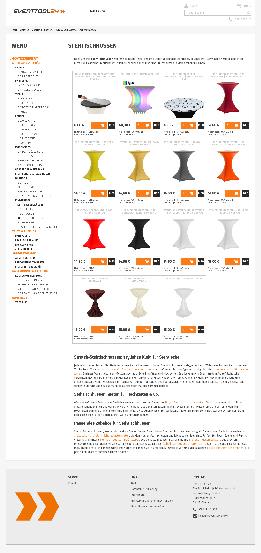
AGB (133, 483)
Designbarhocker (29, 85)
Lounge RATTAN (27, 129)
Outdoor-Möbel (28, 187)
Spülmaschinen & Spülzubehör (37, 293)
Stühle (19, 67)
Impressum (138, 494)
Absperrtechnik (24, 253)
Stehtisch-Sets (27, 156)
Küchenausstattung (28, 275)
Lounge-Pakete (27, 143)
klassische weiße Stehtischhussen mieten (126, 369)
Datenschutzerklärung (144, 489)
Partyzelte (22, 236)
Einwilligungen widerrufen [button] (147, 506)
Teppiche (21, 302)
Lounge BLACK (26, 125)
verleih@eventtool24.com (213, 515)
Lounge (20, 116)
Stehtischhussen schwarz (205, 439)
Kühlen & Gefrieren (30, 280)
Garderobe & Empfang (29, 169)
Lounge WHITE (26, 120)
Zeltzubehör (23, 249)
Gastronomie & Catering (30, 271)
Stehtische (25, 98)
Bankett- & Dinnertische (33, 107)
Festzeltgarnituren (31, 191)
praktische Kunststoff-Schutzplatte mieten (101, 435)
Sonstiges (19, 298)
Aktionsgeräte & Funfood (34, 289)
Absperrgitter (25, 258)
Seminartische (27, 112)
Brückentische (27, 103)
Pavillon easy (24, 244)
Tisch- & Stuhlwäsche (65, 30)
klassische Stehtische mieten (225, 448)
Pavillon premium (26, 240)
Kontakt (73, 483)
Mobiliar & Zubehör (41, 30)
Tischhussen (26, 213)
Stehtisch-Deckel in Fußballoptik (119, 439)
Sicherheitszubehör (28, 267)
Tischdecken (25, 209)
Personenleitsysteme (30, 262)
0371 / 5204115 (240, 19)
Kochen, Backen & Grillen (33, 284)
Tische (19, 94)
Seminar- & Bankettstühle (34, 72)
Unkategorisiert (23, 58)
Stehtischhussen (32, 218)
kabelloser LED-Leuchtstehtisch (183, 444)
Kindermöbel (23, 200)
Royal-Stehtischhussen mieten (184, 402)
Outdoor (21, 178)
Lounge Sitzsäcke (29, 134)
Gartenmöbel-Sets (30, 165)
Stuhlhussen (26, 222)
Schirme (23, 182)
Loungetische (26, 138)
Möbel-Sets (23, 147)
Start (14, 30)
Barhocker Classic (29, 89)
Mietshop (97, 11)
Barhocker (22, 81)
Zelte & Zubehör (24, 231)
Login (191, 6)
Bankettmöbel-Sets (30, 151)
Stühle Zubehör (28, 76)
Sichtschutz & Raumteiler (32, 174)
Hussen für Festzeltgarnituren (38, 227)
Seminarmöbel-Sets (30, 160)
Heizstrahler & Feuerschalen (36, 196)
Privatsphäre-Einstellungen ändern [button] (152, 500)
